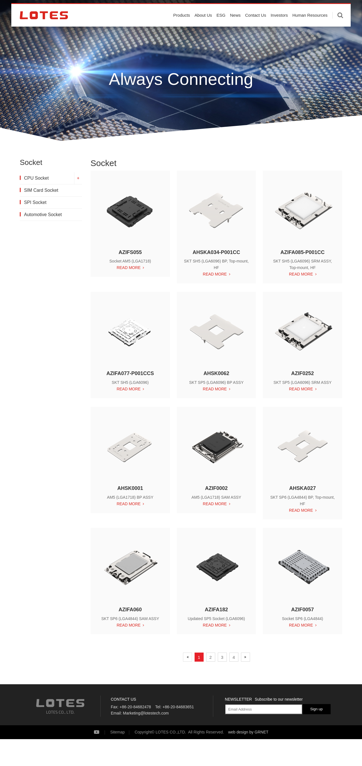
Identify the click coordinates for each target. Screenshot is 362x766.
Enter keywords (340, 26)
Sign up (316, 709)
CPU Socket (36, 178)
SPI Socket (35, 202)
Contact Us (255, 26)
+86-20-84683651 (178, 707)
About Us (203, 26)
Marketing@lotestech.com (146, 713)
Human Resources (309, 26)
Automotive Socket (43, 214)
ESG (221, 26)
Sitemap (117, 732)
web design (238, 732)
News (235, 26)
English (326, 8)
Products (181, 26)
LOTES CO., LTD (44, 26)
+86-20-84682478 (135, 707)
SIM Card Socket (41, 190)
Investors (279, 26)
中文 (342, 8)
